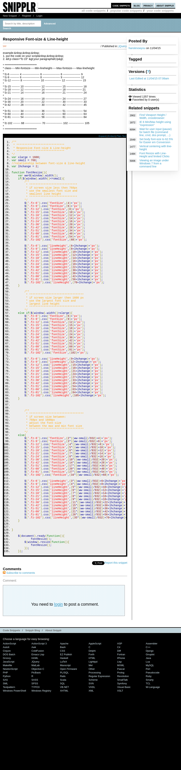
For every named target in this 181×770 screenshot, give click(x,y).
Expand (102, 136)
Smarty (150, 757)
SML (5, 760)
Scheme (93, 757)
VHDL (92, 764)
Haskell (64, 735)
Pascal (121, 746)
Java (148, 735)
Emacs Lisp (37, 731)
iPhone (121, 735)
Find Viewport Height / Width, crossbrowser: (152, 116)
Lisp (119, 739)
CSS (62, 728)
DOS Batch (9, 731)
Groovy (7, 735)
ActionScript (9, 720)
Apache (64, 720)
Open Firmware (68, 746)
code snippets (121, 5)
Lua (148, 739)
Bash (63, 724)
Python (6, 753)
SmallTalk (122, 757)
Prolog (120, 749)
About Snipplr (53, 707)
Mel (91, 742)
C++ (148, 724)
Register (26, 15)
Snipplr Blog (32, 707)
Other (92, 746)
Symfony (122, 760)
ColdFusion (37, 728)
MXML (120, 742)
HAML (34, 735)
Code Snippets (11, 707)
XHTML (64, 768)
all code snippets (94, 10)
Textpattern (9, 764)
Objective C (37, 746)
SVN (91, 760)
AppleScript (95, 720)
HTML (92, 735)
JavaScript (8, 739)
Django (150, 728)
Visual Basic (124, 764)
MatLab (35, 742)
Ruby (148, 753)
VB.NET (64, 764)
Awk (33, 724)
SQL (62, 760)
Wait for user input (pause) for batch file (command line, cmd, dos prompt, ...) (155, 132)
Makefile (7, 742)
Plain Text (121, 136)
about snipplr (165, 5)
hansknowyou (137, 48)
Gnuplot (150, 731)
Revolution (123, 753)
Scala (63, 757)
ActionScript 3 (39, 720)
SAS (5, 757)
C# (118, 724)
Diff (119, 728)
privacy (148, 5)
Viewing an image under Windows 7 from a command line (154, 163)
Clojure (7, 728)
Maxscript (65, 742)
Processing (95, 749)
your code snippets (160, 10)
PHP (5, 749)
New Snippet (10, 15)
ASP (119, 720)
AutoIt (6, 724)
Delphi (92, 728)
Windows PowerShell (14, 768)
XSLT (120, 768)
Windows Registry (41, 768)
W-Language (153, 764)
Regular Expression (99, 753)
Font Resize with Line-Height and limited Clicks (154, 155)
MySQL (150, 742)
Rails (63, 753)
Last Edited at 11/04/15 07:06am (149, 78)
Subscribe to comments (19, 650)
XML (91, 768)
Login (39, 15)
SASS (34, 757)
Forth (91, 731)
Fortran (121, 731)
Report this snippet (115, 640)
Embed (111, 136)
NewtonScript (10, 746)
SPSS (34, 760)
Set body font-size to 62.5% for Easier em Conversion (156, 141)
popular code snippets (126, 10)
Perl (148, 746)
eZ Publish (66, 731)
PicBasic (36, 749)
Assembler (151, 720)
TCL (148, 760)
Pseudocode (152, 749)
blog (137, 5)
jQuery (123, 46)
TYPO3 (35, 764)
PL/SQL (64, 749)
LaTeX (63, 739)
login (58, 681)
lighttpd (93, 739)
